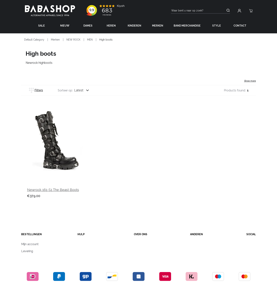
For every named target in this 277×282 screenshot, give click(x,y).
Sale (41, 25)
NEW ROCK (73, 39)
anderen (196, 234)
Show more (250, 81)
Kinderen (134, 25)
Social (251, 234)
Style (216, 25)
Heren (111, 25)
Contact (239, 25)
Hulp (81, 234)
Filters (36, 90)
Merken (157, 25)
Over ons (140, 234)
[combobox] (85, 90)
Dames (87, 25)
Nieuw (64, 25)
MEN (90, 39)
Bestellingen (31, 234)
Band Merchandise (187, 25)
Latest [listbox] (78, 90)
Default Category (34, 39)
